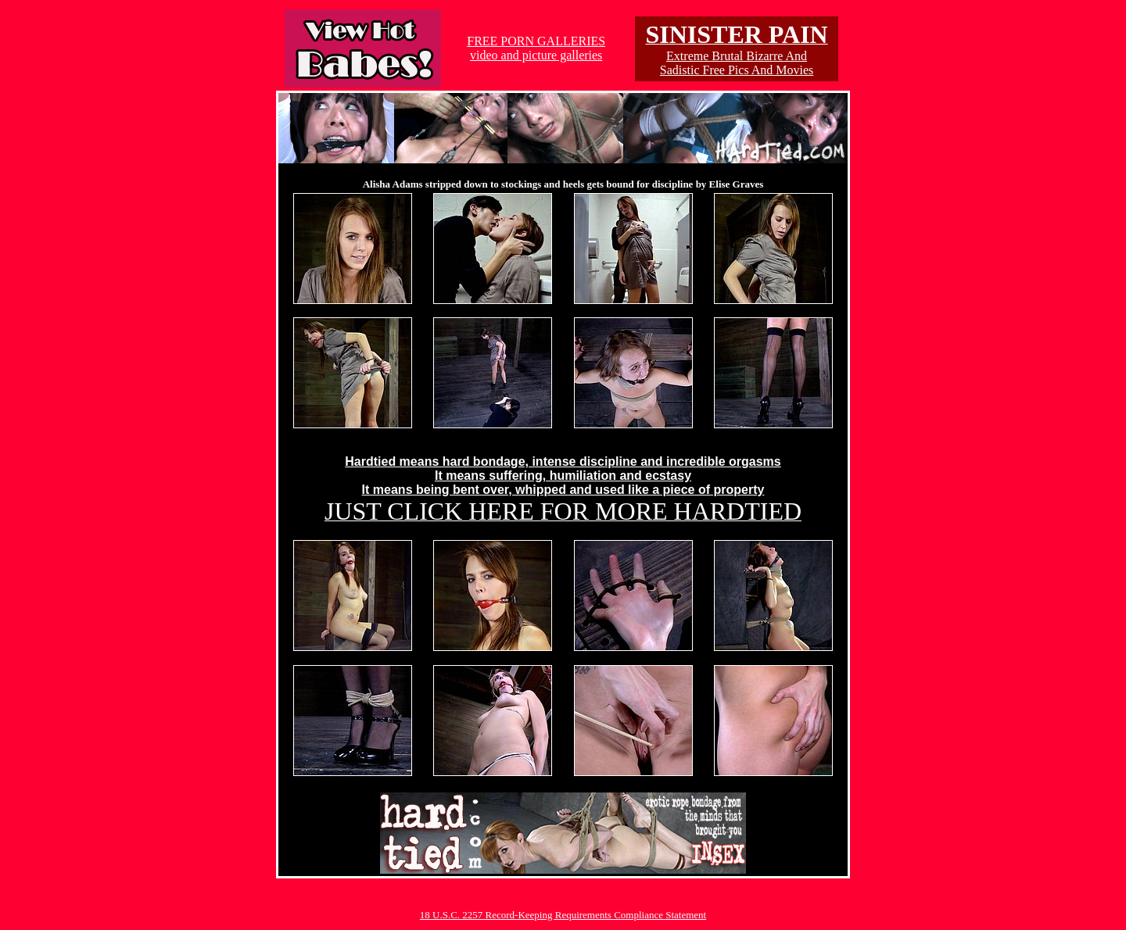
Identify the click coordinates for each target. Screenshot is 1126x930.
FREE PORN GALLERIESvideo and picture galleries (536, 48)
